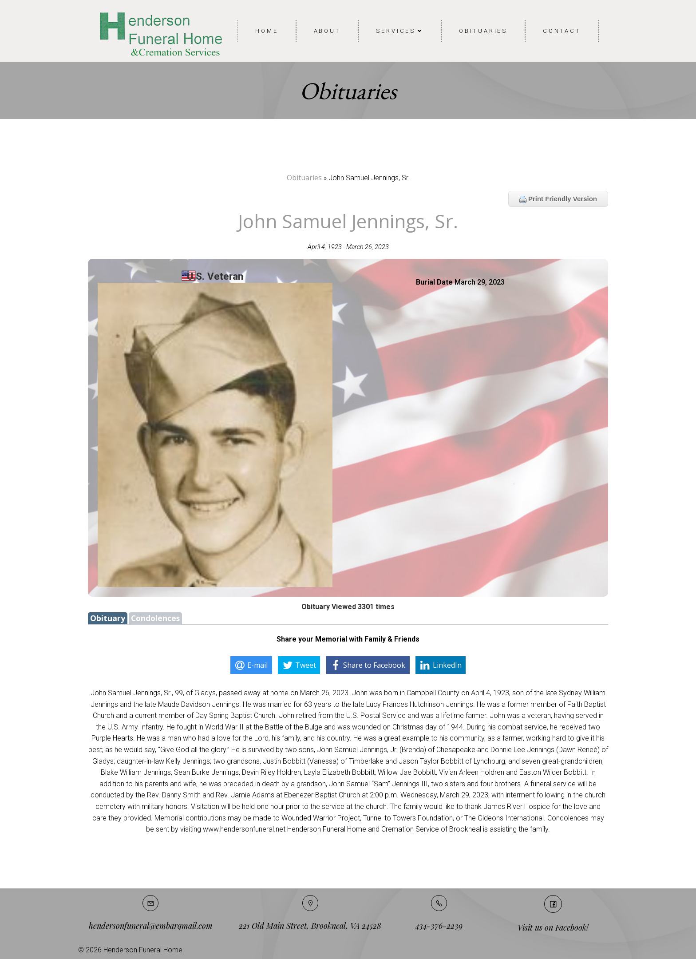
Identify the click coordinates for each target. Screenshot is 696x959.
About (327, 31)
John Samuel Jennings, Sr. (348, 221)
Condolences (155, 618)
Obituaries (483, 31)
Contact (561, 31)
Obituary (107, 618)
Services (399, 31)
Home (266, 31)
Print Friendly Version (558, 199)
